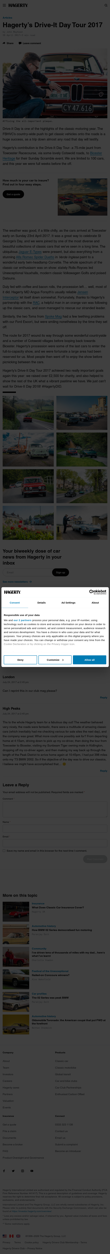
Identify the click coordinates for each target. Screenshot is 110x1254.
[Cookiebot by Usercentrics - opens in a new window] (91, 592)
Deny (20, 659)
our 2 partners (23, 620)
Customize (55, 659)
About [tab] (95, 602)
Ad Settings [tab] (68, 602)
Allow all (89, 659)
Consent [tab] (15, 602)
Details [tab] (41, 602)
